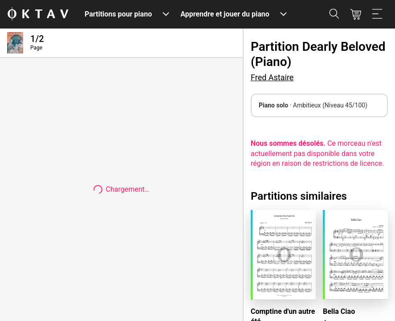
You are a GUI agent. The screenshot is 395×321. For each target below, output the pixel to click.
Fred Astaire (272, 77)
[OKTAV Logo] (38, 14)
